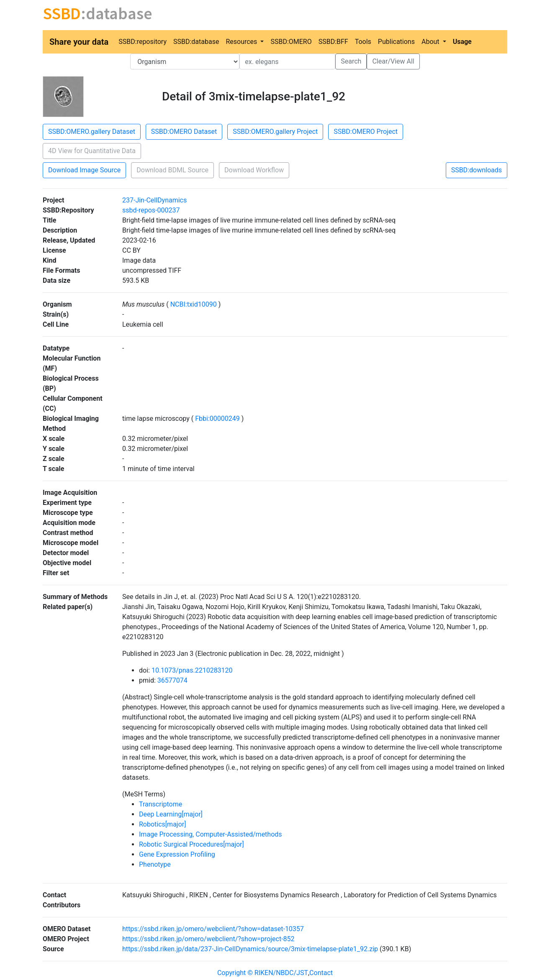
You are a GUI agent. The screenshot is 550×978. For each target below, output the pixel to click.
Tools (363, 42)
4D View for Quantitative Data (92, 151)
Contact (321, 973)
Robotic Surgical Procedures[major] (191, 844)
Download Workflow (254, 170)
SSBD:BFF (333, 42)
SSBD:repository (142, 42)
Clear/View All (393, 61)
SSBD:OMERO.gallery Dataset (91, 132)
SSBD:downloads (476, 170)
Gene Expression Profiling (177, 854)
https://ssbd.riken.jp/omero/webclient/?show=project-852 (208, 939)
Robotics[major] (162, 824)
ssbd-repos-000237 (151, 210)
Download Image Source (84, 170)
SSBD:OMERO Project (366, 132)
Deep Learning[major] (171, 814)
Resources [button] (242, 42)
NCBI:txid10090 (193, 304)
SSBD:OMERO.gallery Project (275, 132)
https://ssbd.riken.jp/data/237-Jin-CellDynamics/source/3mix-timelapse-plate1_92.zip (250, 949)
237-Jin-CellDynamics (154, 200)
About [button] (431, 42)
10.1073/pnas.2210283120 (192, 670)
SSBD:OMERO (290, 42)
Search (351, 61)
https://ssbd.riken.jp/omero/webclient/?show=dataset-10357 (213, 929)
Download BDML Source (172, 170)
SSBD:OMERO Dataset (184, 132)
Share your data (78, 42)
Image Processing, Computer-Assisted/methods (210, 834)
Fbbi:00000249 (217, 418)
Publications (396, 42)
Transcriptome (160, 804)
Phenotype (155, 864)
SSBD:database (196, 42)
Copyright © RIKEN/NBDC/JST (262, 973)
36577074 (172, 680)
